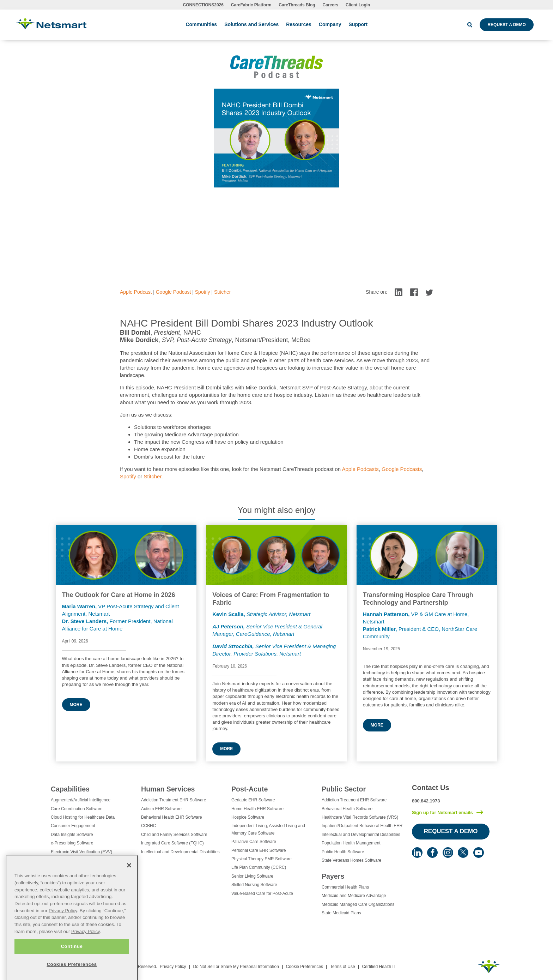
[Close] (129, 884)
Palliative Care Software (253, 841)
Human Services (168, 789)
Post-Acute (249, 789)
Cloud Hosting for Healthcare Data (83, 817)
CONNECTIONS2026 (203, 4)
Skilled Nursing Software (254, 884)
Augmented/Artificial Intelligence (80, 799)
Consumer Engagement (73, 825)
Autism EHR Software (161, 808)
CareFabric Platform (251, 4)
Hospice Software (247, 817)
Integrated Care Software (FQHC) (172, 843)
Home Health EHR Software (257, 808)
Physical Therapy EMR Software (261, 858)
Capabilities (70, 789)
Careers (331, 4)
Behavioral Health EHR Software (171, 817)
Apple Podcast (136, 292)
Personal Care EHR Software (258, 850)
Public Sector (344, 789)
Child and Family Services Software (174, 834)
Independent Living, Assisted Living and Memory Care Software (268, 829)
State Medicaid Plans (341, 912)
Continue (72, 965)
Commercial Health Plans (345, 887)
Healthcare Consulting (71, 869)
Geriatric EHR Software (253, 799)
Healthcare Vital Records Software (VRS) (360, 817)
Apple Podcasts (360, 469)
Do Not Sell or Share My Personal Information (236, 966)
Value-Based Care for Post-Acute (262, 893)
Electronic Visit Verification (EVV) (81, 851)
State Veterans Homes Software (351, 860)
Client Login (358, 4)
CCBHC (148, 825)
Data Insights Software (72, 834)
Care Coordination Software (77, 808)
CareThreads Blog (297, 4)
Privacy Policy (173, 966)
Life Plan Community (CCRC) (258, 867)
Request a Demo (506, 24)
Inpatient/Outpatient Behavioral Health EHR (362, 825)
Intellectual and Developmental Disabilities (180, 851)
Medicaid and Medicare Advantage (354, 895)
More (76, 704)
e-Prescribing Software (72, 843)
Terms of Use (342, 966)
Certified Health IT (379, 966)
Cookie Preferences (304, 966)
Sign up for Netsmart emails (442, 812)
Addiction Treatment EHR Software (173, 799)
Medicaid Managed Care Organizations (358, 904)
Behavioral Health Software (347, 808)
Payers (333, 876)
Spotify (202, 292)
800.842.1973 (426, 800)
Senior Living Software (252, 876)
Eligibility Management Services (80, 860)
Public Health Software (343, 851)
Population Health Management (351, 843)
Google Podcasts (402, 469)
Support (358, 24)
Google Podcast (173, 292)
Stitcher (222, 292)
